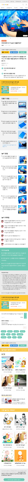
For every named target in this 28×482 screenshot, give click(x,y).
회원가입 (12, 1)
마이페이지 (24, 1)
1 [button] (10, 38)
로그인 (7, 1)
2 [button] (13, 38)
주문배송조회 (18, 1)
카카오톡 (5, 52)
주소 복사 (22, 52)
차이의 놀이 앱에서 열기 (14, 479)
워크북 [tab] (15, 7)
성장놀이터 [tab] (9, 7)
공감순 (21, 317)
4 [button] (17, 38)
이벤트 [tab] (21, 7)
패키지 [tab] (2, 7)
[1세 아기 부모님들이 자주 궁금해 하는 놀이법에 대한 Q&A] (13, 293)
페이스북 (14, 52)
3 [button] (15, 38)
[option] (14, 23)
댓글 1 (2, 45)
